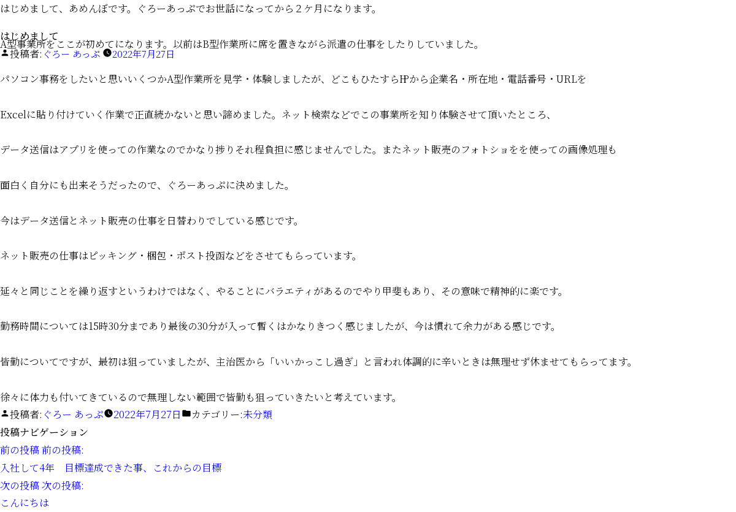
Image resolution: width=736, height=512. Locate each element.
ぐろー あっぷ (73, 54)
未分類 (257, 414)
